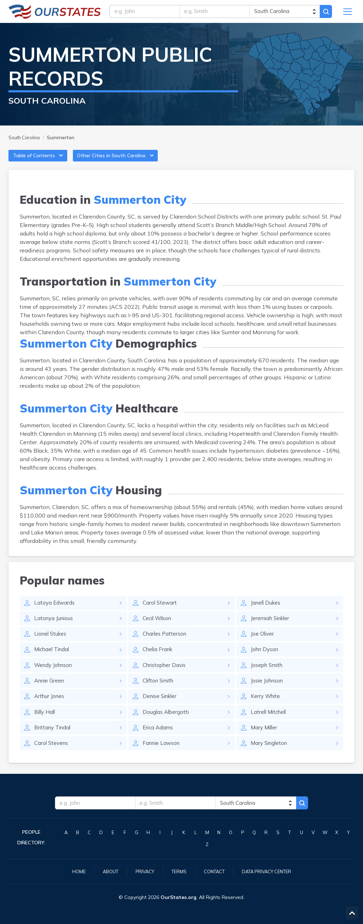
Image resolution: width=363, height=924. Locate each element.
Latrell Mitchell (270, 723)
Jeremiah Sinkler (272, 626)
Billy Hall (45, 723)
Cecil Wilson (159, 626)
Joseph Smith (268, 674)
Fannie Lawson (163, 755)
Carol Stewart (160, 609)
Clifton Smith (160, 690)
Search (325, 13)
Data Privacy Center (270, 871)
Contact (214, 871)
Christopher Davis (166, 674)
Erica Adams (159, 739)
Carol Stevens (52, 755)
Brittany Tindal (53, 739)
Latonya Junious (54, 626)
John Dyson (266, 658)
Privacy (141, 871)
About (105, 871)
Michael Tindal (53, 658)
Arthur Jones (50, 707)
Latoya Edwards (55, 609)
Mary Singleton (270, 755)
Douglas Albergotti (167, 723)
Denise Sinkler (161, 707)
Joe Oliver (263, 642)
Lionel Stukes (51, 642)
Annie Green (50, 690)
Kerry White (266, 707)
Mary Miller (265, 739)
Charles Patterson (166, 642)
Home (72, 871)
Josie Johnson (268, 690)
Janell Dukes (267, 609)
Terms (177, 871)
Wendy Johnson (55, 674)
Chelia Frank (159, 658)
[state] (283, 13)
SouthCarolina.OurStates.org (54, 13)
